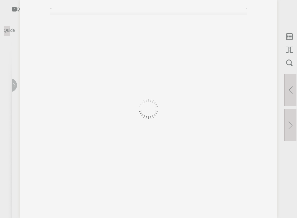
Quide (7, 30)
